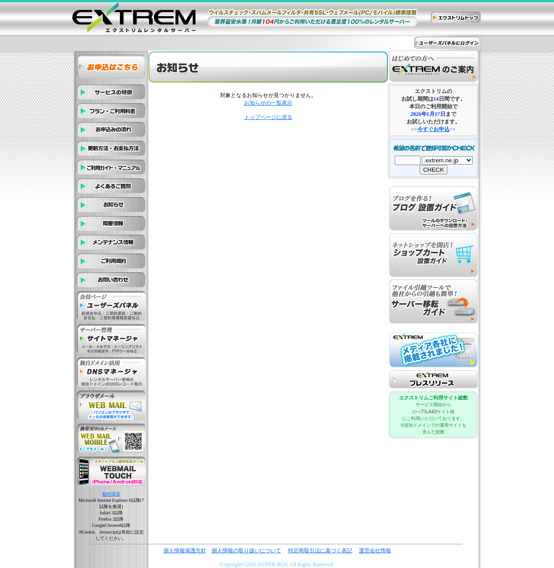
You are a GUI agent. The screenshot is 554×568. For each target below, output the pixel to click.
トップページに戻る (268, 117)
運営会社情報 (375, 550)
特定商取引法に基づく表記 (320, 550)
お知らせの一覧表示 (268, 103)
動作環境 (111, 494)
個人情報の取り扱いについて (246, 550)
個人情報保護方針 (184, 550)
